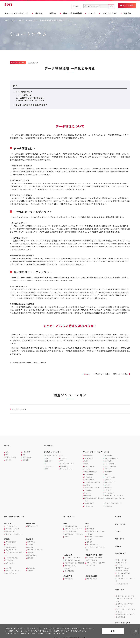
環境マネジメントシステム (74, 528)
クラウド (63, 458)
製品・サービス (17, 20)
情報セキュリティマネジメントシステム (125, 599)
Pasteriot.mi (109, 493)
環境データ (68, 536)
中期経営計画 (10, 530)
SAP (106, 474)
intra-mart (88, 477)
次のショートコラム (119, 374)
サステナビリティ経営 (94, 554)
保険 (7, 454)
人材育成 (89, 538)
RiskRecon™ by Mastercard (115, 498)
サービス (8, 445)
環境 (65, 522)
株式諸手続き (32, 554)
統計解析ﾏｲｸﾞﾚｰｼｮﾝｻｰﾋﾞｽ (114, 495)
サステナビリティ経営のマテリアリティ (95, 563)
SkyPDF (107, 485)
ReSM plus (109, 461)
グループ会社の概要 (123, 569)
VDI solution (88, 474)
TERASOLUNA (110, 477)
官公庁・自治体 (10, 457)
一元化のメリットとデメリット (31, 97)
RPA (61, 461)
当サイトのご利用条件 (124, 617)
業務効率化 (64, 466)
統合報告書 (9, 559)
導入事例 (40, 13)
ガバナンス (67, 554)
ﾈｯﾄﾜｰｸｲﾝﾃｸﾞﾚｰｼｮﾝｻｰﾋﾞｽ (93, 487)
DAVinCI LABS (89, 479)
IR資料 (7, 538)
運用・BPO (49, 461)
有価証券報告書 (10, 546)
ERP (61, 455)
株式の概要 (31, 541)
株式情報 (29, 538)
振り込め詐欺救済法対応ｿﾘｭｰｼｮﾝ (94, 499)
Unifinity (87, 485)
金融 (7, 452)
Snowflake (88, 490)
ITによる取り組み (71, 530)
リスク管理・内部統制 (72, 559)
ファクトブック (10, 549)
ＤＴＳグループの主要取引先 (125, 575)
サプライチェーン (92, 544)
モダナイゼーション (67, 468)
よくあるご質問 (10, 572)
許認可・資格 (120, 584)
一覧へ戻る (79, 374)
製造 (24, 454)
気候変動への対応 (71, 525)
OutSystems (89, 503)
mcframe (108, 490)
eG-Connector (110, 463)
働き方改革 (90, 528)
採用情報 (132, 13)
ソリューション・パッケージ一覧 (96, 451)
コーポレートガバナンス (13, 533)
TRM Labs (108, 506)
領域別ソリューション (52, 451)
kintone (87, 468)
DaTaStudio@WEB (111, 458)
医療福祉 (26, 460)
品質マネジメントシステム (125, 591)
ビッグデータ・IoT (51, 455)
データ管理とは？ (25, 95)
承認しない (136, 631)
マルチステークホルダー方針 (95, 547)
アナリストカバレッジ (35, 549)
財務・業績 (30, 522)
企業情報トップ (121, 549)
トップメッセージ (11, 525)
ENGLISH (75, 6)
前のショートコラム (99, 374)
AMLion (87, 463)
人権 (87, 525)
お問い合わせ (120, 536)
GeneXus (108, 479)
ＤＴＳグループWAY (12, 528)
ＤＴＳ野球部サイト (123, 579)
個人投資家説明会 (11, 557)
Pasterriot (108, 455)
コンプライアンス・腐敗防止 (74, 562)
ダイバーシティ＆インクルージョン (95, 531)
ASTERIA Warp (110, 482)
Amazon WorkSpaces (92, 482)
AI (45, 463)
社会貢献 (89, 541)
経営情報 (7, 522)
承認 (112, 631)
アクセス (119, 561)
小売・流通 (26, 452)
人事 (46, 458)
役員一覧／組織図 (122, 566)
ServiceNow (88, 455)
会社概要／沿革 (121, 558)
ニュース (118, 529)
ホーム (6, 20)
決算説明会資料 (10, 541)
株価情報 (30, 570)
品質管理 (68, 567)
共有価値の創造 (91, 575)
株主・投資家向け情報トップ (16, 516)
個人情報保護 (69, 570)
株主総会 (30, 543)
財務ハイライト (32, 525)
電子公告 (30, 551)
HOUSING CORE (110, 466)
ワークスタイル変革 (67, 463)
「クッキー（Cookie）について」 (39, 633)
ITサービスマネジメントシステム (126, 594)
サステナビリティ (70, 516)
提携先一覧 (120, 571)
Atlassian (87, 495)
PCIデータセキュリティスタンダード (125, 605)
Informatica (88, 506)
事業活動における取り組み (74, 533)
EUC (46, 468)
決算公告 (30, 557)
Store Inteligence (90, 471)
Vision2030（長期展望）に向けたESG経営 (95, 558)
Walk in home (89, 466)
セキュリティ (49, 466)
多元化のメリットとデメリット (31, 100)
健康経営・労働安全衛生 (94, 536)
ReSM (86, 461)
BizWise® (108, 487)
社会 (87, 522)
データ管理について (24, 91)
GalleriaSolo (88, 458)
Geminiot (87, 493)
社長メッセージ (121, 555)
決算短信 (8, 543)
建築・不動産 (27, 457)
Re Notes (108, 471)
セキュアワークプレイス (113, 503)
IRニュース (31, 567)
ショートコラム (32, 20)
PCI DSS (108, 468)
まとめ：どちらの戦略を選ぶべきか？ (31, 104)
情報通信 (8, 460)
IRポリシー (9, 567)
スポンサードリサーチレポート (15, 552)
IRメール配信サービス (13, 570)
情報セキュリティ (71, 565)
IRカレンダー (10, 562)
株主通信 (30, 546)
